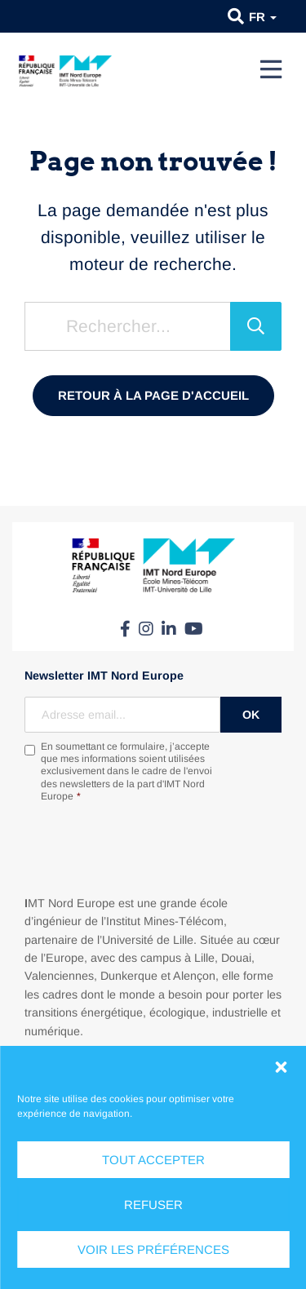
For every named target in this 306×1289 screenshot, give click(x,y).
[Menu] (271, 69)
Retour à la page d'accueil (153, 395)
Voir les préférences (153, 1249)
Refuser (153, 1204)
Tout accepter (153, 1160)
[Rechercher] (256, 326)
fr (263, 17)
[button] (281, 1067)
